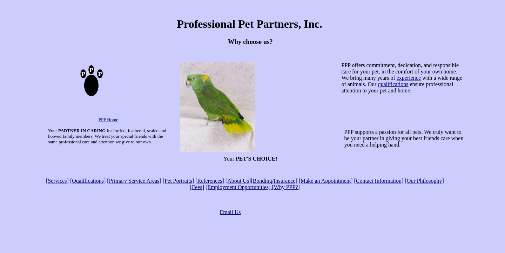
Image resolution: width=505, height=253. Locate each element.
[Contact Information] (378, 181)
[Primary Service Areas (133, 181)
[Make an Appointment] (326, 181)
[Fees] (197, 187)
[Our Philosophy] (424, 181)
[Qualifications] (88, 181)
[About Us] (238, 181)
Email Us (230, 212)
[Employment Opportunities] (239, 187)
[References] (209, 181)
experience (409, 78)
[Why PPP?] (286, 187)
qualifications (393, 84)
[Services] (57, 181)
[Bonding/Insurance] (274, 181)
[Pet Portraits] (178, 181)
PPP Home (108, 119)
